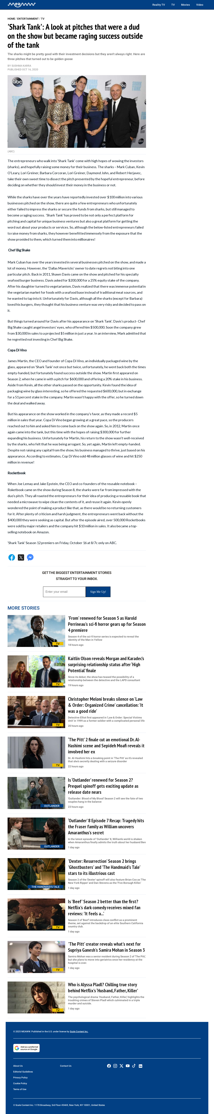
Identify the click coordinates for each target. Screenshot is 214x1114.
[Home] (22, 5)
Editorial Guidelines (23, 1071)
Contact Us (65, 1066)
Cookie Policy (20, 1083)
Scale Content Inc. (79, 1031)
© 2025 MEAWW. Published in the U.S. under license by (41, 1031)
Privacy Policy (20, 1077)
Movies (185, 4)
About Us (18, 1066)
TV (173, 4)
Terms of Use (19, 1089)
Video (199, 4)
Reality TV (158, 4)
